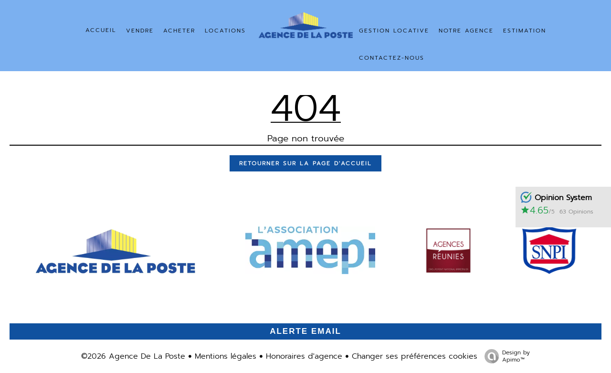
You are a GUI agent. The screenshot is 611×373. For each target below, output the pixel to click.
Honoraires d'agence (304, 356)
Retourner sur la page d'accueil (305, 163)
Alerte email (305, 331)
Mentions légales (225, 356)
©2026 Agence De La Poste (133, 356)
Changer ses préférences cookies (414, 356)
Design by (505, 355)
